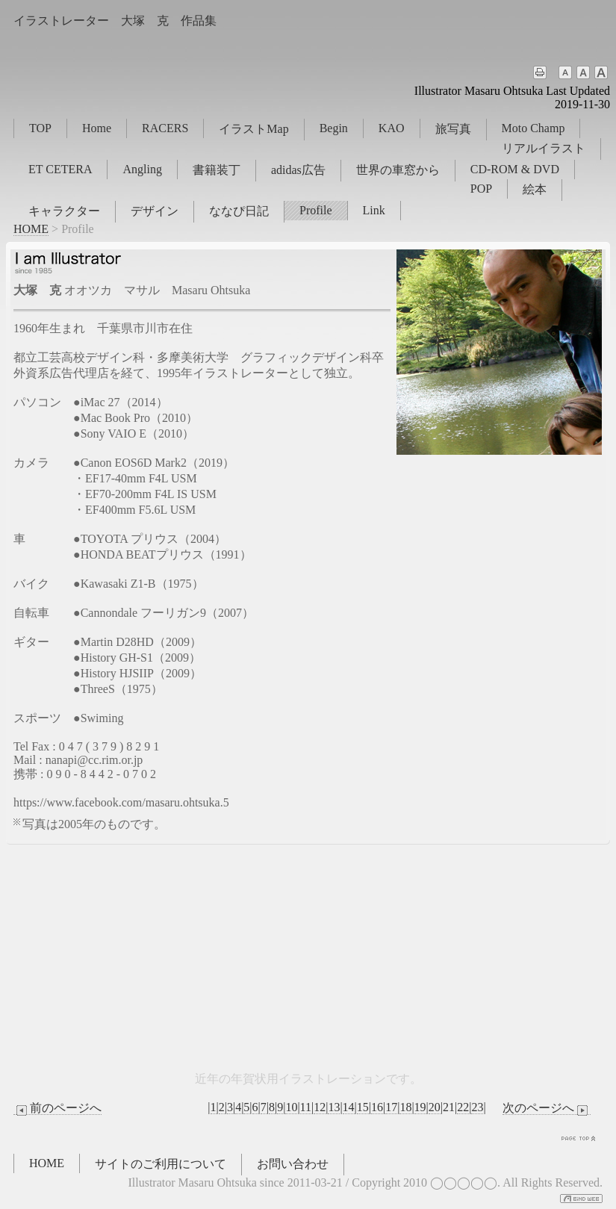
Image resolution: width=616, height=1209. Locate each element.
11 (305, 1107)
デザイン (154, 211)
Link (374, 210)
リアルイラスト (543, 148)
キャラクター (64, 211)
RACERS (165, 128)
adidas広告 (298, 170)
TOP (40, 128)
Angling (141, 169)
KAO (392, 128)
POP (481, 188)
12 (320, 1107)
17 (391, 1107)
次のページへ (547, 1108)
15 (363, 1107)
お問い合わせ (293, 1163)
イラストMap (253, 128)
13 (334, 1107)
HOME (31, 229)
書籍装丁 (216, 170)
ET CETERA (60, 169)
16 (377, 1107)
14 (349, 1107)
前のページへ (57, 1108)
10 (291, 1107)
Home (96, 128)
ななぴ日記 (239, 211)
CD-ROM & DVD (514, 169)
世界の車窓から (398, 170)
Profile (315, 210)
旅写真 (453, 128)
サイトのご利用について (160, 1163)
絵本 (535, 189)
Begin (334, 128)
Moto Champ (533, 128)
